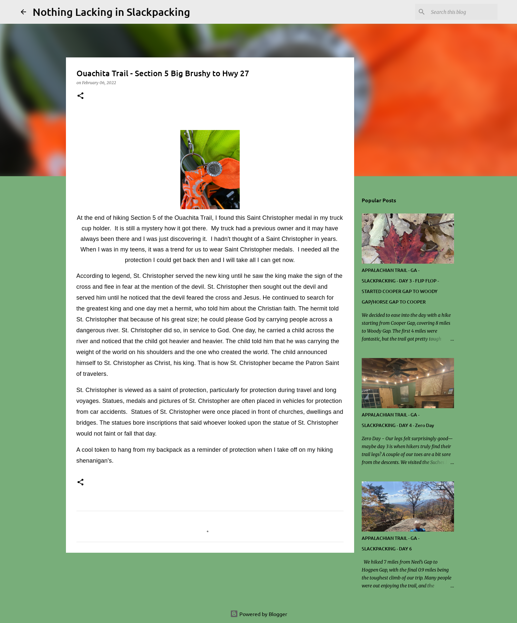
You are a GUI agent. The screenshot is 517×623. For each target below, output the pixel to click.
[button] (80, 96)
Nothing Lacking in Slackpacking (111, 11)
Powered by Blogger (258, 613)
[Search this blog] (463, 12)
